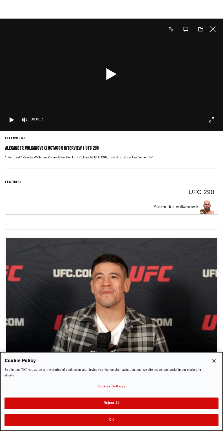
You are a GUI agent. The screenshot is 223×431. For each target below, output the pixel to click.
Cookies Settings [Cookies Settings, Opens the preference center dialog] (111, 387)
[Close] (214, 361)
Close (213, 29)
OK (111, 420)
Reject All (111, 403)
